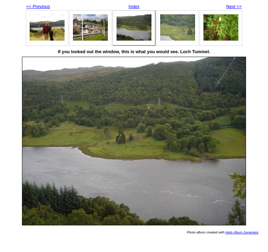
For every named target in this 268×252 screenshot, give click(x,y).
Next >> (234, 6)
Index (133, 6)
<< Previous (38, 6)
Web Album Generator (242, 232)
